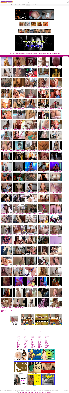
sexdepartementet (48, 330)
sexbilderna (19, 330)
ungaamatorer (26, 333)
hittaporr (32, 331)
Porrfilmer (43, 53)
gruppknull (32, 336)
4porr (24, 331)
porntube (32, 344)
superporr (39, 332)
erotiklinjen (32, 337)
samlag (46, 337)
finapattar (46, 346)
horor (18, 329)
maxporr (46, 342)
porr (24, 334)
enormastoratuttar (48, 338)
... (9, 310)
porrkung (18, 338)
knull (17, 337)
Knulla (46, 53)
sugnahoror (25, 329)
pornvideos (25, 345)
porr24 (46, 331)
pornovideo (32, 347)
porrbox (39, 345)
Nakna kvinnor (17, 53)
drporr (32, 339)
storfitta (25, 335)
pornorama (39, 338)
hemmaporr (40, 342)
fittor (24, 328)
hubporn (39, 341)
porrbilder (32, 342)
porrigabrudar (40, 346)
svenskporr (46, 334)
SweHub (18, 328)
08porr (32, 340)
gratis (46, 340)
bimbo (25, 343)
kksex (25, 347)
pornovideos (33, 346)
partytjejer (18, 333)
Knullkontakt (28, 53)
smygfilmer (32, 328)
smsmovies (39, 333)
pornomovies (40, 339)
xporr (17, 347)
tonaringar (39, 331)
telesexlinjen (33, 329)
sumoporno (47, 335)
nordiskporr (18, 334)
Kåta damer (59, 53)
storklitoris (25, 339)
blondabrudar (40, 328)
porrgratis (25, 341)
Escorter (25, 53)
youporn (18, 345)
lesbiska (25, 344)
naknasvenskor (33, 333)
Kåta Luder (11, 53)
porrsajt (32, 341)
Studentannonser (21, 53)
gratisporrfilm (33, 338)
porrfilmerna (47, 345)
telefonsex (46, 328)
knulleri (18, 335)
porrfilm (18, 331)
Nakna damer (52, 53)
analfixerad (39, 329)
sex (45, 339)
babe (17, 343)
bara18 (46, 347)
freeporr (39, 343)
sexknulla (39, 335)
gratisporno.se (22, 392)
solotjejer (25, 336)
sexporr (39, 334)
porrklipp (18, 339)
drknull (25, 330)
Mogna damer (56, 53)
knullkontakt (33, 334)
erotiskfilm (39, 336)
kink (38, 340)
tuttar (46, 329)
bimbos (32, 345)
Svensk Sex (40, 53)
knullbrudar (18, 336)
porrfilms (46, 332)
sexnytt (25, 337)
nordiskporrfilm (33, 332)
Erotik (31, 53)
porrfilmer (32, 330)
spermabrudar (47, 336)
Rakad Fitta (36, 53)
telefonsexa (40, 330)
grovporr (18, 340)
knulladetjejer (33, 335)
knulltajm (25, 346)
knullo (25, 342)
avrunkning (46, 333)
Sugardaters (48, 53)
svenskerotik (26, 338)
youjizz (18, 346)
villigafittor (25, 332)
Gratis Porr (33, 53)
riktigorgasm (26, 340)
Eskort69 (14, 53)
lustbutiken (46, 343)
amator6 (39, 337)
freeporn (39, 344)
